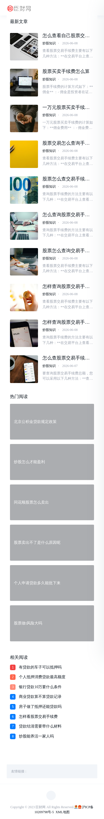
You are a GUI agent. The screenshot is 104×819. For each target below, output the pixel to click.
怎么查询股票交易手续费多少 (66, 215)
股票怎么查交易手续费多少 (66, 179)
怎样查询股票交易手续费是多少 (66, 322)
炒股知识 (49, 43)
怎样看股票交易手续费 (38, 717)
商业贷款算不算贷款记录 (40, 697)
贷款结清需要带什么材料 (40, 726)
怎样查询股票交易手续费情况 (66, 286)
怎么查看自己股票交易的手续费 (66, 36)
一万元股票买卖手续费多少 (66, 107)
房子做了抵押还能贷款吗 (40, 707)
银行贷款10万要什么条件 (40, 687)
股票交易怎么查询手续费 (66, 143)
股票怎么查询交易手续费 (66, 251)
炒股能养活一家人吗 (36, 736)
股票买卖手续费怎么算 (66, 71)
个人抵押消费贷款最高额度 (42, 677)
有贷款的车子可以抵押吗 (40, 667)
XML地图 (62, 812)
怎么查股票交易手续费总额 (66, 358)
